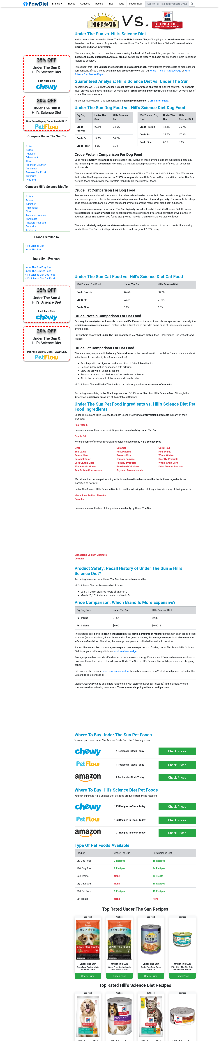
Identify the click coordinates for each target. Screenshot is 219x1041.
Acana (29, 149)
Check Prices (177, 751)
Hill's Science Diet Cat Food (40, 278)
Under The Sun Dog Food (38, 267)
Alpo (28, 161)
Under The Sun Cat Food (38, 271)
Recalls (99, 3)
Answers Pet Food (36, 172)
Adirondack (32, 157)
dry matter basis (159, 100)
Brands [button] (56, 3)
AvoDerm (31, 179)
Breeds (71, 3)
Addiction (31, 153)
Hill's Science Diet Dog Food (40, 274)
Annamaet (31, 168)
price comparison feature (115, 671)
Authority (31, 176)
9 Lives (30, 146)
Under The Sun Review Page (165, 70)
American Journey (36, 164)
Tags (121, 3)
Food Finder (135, 3)
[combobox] (167, 4)
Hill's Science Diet (34, 245)
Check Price (87, 976)
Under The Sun (33, 249)
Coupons (85, 3)
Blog (110, 3)
